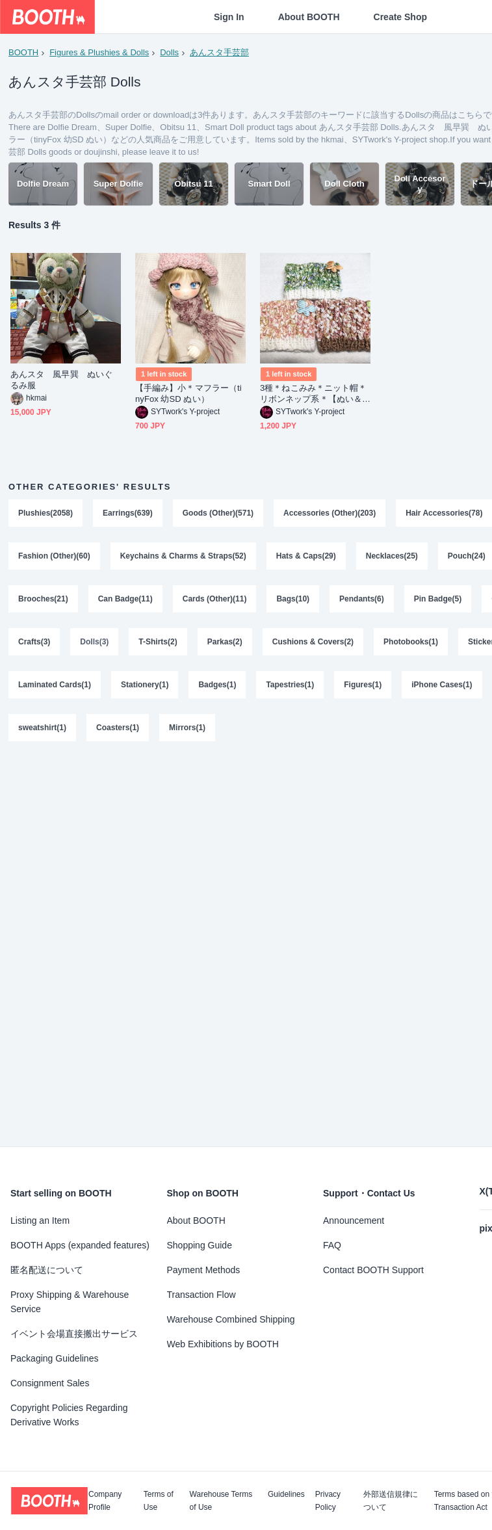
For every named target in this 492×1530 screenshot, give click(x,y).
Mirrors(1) (187, 727)
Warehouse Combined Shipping (231, 1319)
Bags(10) (292, 598)
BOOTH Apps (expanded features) (79, 1245)
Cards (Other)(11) (215, 598)
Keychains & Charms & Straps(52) (183, 556)
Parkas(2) (224, 641)
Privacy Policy (328, 1500)
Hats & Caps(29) (306, 556)
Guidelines (286, 1494)
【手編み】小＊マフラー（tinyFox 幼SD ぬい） (188, 393)
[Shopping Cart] (461, 17)
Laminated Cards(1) (54, 684)
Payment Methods (203, 1270)
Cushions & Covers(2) (313, 641)
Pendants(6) (361, 598)
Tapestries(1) (290, 684)
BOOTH (23, 52)
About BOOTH (309, 16)
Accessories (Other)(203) (329, 513)
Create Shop (400, 16)
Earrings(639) (128, 513)
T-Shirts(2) (157, 641)
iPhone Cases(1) (441, 684)
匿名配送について (46, 1270)
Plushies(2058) (45, 513)
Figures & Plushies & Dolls (99, 52)
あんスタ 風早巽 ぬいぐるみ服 (61, 379)
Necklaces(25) (392, 556)
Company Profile (105, 1500)
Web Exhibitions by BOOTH (223, 1344)
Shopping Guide (199, 1245)
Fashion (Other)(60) (54, 556)
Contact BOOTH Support (373, 1270)
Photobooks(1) (410, 641)
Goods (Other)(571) (218, 513)
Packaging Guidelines (54, 1358)
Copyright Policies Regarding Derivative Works (69, 1415)
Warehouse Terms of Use (221, 1500)
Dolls (169, 52)
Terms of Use (159, 1500)
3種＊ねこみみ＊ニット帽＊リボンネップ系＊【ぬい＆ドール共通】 (313, 393)
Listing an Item (40, 1220)
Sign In (229, 16)
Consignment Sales (49, 1383)
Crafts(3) (34, 641)
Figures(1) (363, 684)
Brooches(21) (43, 598)
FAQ (332, 1245)
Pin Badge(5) (437, 598)
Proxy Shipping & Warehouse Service (69, 1301)
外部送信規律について (390, 1500)
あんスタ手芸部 (219, 52)
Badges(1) (217, 684)
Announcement (353, 1220)
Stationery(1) (144, 684)
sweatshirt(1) (42, 727)
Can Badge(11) (125, 598)
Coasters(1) (117, 727)
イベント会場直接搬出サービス (74, 1333)
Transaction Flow (201, 1294)
